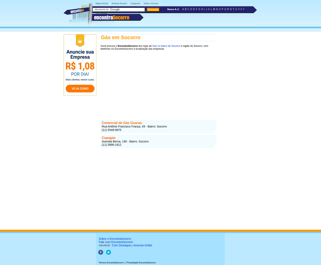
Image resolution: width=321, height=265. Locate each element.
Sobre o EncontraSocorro (115, 238)
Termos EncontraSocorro (111, 262)
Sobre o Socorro (151, 3)
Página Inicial (102, 3)
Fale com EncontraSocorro (116, 242)
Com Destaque (121, 245)
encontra (111, 17)
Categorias (135, 3)
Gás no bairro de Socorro (166, 46)
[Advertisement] (158, 81)
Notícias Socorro (119, 3)
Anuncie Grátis (142, 245)
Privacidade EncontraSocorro (141, 262)
